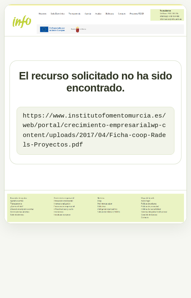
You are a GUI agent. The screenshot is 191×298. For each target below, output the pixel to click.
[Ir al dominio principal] (95, 20)
